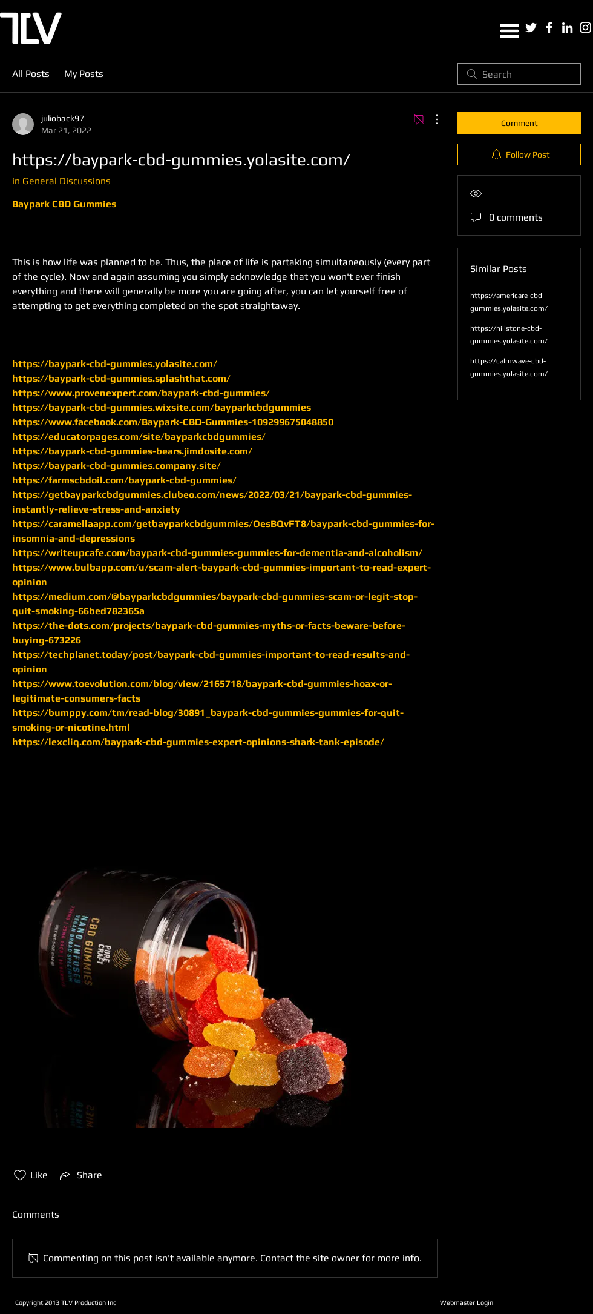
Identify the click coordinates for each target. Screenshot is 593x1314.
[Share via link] (79, 1175)
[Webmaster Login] (466, 1302)
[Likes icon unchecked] (20, 1175)
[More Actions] (431, 119)
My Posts (83, 73)
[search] (519, 74)
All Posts (31, 73)
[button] (509, 31)
